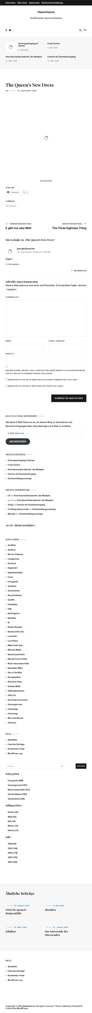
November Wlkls (15, 668)
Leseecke (12, 636)
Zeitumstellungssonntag (19, 478)
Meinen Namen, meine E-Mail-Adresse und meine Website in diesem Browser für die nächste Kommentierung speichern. (45, 372)
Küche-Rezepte (15, 627)
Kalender (12, 618)
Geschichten (14, 591)
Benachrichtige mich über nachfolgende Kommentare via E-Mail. (43, 380)
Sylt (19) (11, 821)
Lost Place (13, 641)
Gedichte (12, 586)
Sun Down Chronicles (18, 700)
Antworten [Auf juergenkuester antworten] (80, 271)
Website (10, 354)
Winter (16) (13, 826)
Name (8, 341)
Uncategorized (15, 704)
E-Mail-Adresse (56, 341)
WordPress (22, 1008)
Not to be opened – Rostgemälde (16, 911)
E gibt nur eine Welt (26, 226)
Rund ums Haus (15, 682)
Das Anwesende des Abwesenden (56, 933)
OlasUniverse (46, 12)
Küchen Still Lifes (16, 632)
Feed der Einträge (16, 744)
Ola (7, 91)
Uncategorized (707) (17, 785)
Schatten (11, 931)
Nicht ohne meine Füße (18, 663)
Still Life (12, 695)
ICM (9, 609)
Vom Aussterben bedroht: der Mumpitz (24, 57)
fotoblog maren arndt (18, 509)
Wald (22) (12, 817)
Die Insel (12, 563)
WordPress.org (15, 753)
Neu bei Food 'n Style (17, 659)
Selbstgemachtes (16, 691)
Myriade (11, 514)
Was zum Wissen (15, 718)
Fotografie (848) (15, 780)
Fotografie (13, 582)
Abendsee (50, 909)
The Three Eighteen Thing (66, 226)
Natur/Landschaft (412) (19, 790)
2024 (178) (12, 853)
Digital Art (12, 568)
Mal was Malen (14, 650)
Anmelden (12, 740)
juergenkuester (26, 248)
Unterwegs (13, 709)
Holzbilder (13, 604)
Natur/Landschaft (16, 654)
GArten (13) (13, 830)
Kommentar (12, 297)
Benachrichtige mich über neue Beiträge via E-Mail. (36, 386)
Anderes (12, 550)
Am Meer (12, 545)
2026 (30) (12, 844)
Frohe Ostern (53, 43)
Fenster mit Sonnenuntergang (61, 57)
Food (10, 577)
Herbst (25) (13, 812)
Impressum (34, 3)
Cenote (65, 1006)
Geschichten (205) (16, 799)
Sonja (10, 505)
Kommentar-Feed (16, 749)
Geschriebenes (15, 595)
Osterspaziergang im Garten (28, 44)
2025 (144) (12, 848)
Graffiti (11, 600)
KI (9, 622)
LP (9, 495)
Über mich (22, 3)
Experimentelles (15, 572)
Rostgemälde (14, 677)
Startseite (10, 3)
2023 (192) (12, 857)
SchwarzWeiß (14, 686)
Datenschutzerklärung (52, 3)
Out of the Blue (15, 672)
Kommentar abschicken (69, 398)
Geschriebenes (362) (17, 794)
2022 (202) (12, 862)
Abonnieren (17, 441)
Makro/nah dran (15, 645)
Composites (13, 559)
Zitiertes (12, 723)
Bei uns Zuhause (15, 554)
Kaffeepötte (14, 613)
